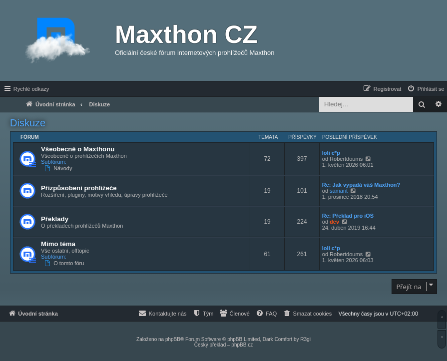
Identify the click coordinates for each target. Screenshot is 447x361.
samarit (339, 191)
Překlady (54, 219)
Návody (59, 168)
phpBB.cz (242, 345)
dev (334, 222)
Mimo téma (58, 244)
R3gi (305, 339)
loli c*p (331, 153)
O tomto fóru (65, 263)
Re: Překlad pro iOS (348, 216)
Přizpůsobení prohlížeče (79, 188)
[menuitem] (425, 88)
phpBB (172, 339)
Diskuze (27, 122)
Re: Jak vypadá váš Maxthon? (361, 185)
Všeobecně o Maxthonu (77, 149)
